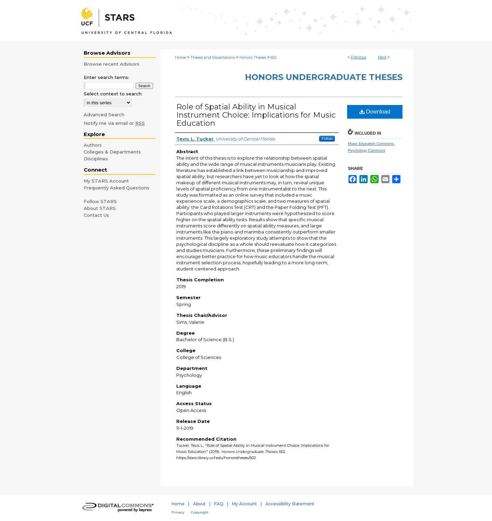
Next (382, 57)
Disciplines (96, 158)
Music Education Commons (371, 144)
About (199, 503)
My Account (244, 503)
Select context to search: (113, 93)
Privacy (178, 512)
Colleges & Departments (112, 152)
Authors (93, 145)
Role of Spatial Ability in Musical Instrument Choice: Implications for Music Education (256, 115)
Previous (358, 57)
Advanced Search (104, 114)
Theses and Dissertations (212, 57)
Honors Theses (253, 57)
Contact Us (96, 215)
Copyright (199, 512)
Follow (327, 138)
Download (375, 112)
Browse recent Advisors (111, 64)
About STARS (100, 208)
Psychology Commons (366, 150)
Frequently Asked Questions (116, 187)
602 (274, 57)
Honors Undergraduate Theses (323, 77)
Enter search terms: (106, 77)
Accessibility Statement (289, 503)
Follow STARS (100, 201)
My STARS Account (106, 181)
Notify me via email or (114, 123)
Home (180, 57)
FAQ (218, 503)
